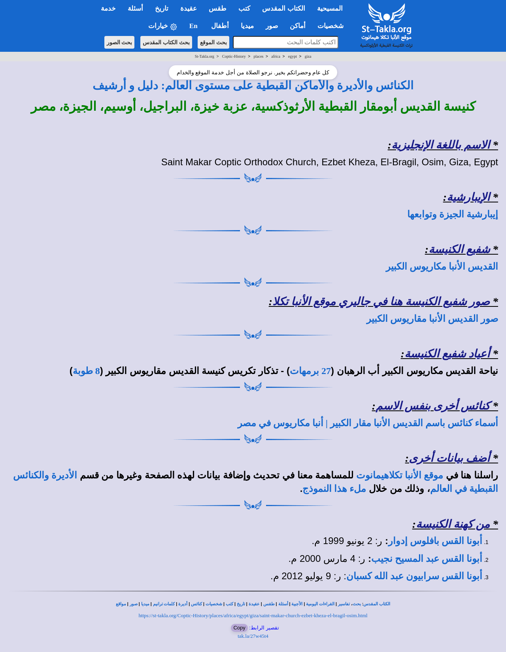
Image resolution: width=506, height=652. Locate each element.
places (259, 56)
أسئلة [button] (135, 8)
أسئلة (283, 604)
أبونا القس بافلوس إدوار (435, 541)
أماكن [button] (298, 26)
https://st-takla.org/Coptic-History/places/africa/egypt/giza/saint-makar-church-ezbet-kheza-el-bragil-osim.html (252, 615)
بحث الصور (119, 42)
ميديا (145, 604)
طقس (269, 604)
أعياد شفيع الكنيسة (447, 354)
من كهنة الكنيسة (453, 524)
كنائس (196, 604)
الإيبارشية (468, 197)
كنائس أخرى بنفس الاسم (433, 406)
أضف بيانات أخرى (449, 458)
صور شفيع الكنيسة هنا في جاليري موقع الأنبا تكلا (381, 301)
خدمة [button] (108, 8)
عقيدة (254, 604)
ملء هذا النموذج (334, 489)
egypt (292, 56)
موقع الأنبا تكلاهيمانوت (399, 475)
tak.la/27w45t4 (253, 636)
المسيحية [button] (330, 8)
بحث (357, 604)
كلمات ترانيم (164, 604)
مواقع (121, 604)
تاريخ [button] (161, 8)
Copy (239, 628)
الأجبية (296, 604)
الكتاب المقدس (376, 604)
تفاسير (344, 604)
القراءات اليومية (320, 604)
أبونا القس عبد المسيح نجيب (426, 559)
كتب (229, 604)
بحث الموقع (213, 42)
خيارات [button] (162, 26)
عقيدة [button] (188, 8)
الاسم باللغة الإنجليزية (440, 145)
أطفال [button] (220, 26)
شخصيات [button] (333, 26)
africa (275, 56)
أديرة (182, 604)
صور (134, 604)
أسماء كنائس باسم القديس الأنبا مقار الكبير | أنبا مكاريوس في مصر (368, 423)
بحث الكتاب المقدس (166, 42)
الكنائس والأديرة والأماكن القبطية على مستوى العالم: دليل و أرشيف (253, 85)
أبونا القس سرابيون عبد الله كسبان (414, 576)
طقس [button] (218, 8)
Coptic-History (234, 56)
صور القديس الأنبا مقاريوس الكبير (432, 319)
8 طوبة (86, 371)
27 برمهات (310, 371)
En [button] (194, 26)
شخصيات (214, 604)
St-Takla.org (204, 56)
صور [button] (272, 26)
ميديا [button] (247, 26)
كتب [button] (244, 8)
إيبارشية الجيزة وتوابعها (452, 214)
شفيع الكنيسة (459, 249)
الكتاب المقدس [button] (283, 8)
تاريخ (241, 604)
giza (308, 56)
